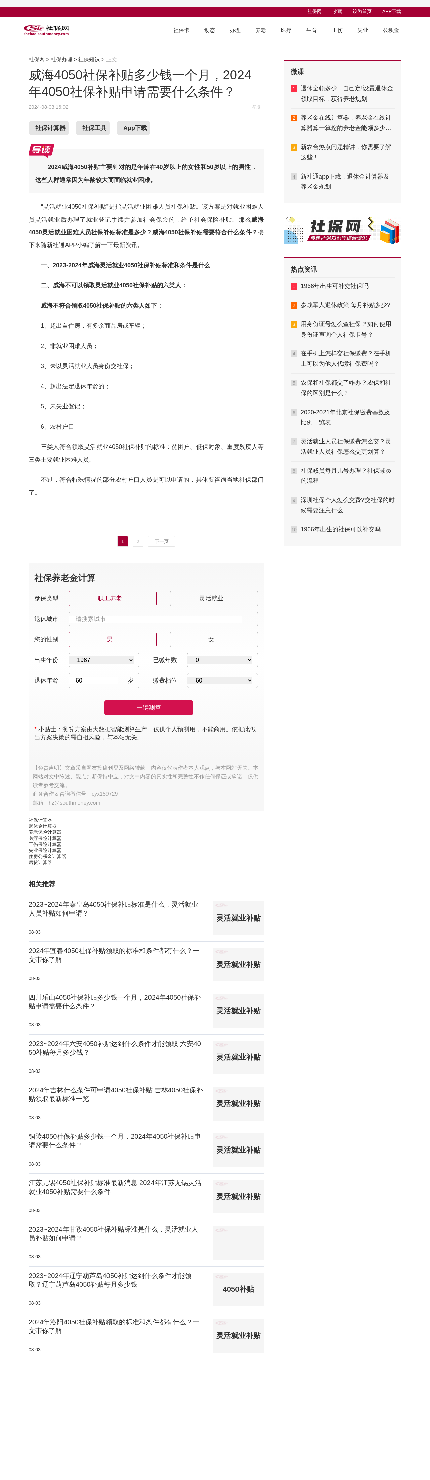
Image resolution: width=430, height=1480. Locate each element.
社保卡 (181, 30)
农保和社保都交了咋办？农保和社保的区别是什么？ (346, 387)
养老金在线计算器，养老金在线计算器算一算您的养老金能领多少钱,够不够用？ (347, 123)
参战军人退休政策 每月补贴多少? (345, 305)
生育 (311, 30)
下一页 (162, 541)
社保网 (315, 11)
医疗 (286, 30)
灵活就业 (210, 596)
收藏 (337, 11)
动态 (209, 30)
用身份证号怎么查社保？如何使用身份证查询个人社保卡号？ (346, 329)
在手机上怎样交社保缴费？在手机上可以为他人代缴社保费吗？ (346, 358)
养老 (260, 30)
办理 (235, 30)
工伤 (337, 30)
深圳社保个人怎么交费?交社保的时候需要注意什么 (348, 505)
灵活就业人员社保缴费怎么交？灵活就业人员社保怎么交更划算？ (346, 446)
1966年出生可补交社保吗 (335, 286)
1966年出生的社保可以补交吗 (341, 529)
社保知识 (89, 59)
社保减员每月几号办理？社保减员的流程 (346, 475)
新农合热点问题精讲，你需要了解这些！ (346, 152)
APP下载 (391, 11)
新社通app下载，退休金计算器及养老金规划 (345, 181)
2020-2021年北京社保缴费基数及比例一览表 (345, 417)
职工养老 (109, 596)
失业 (362, 30)
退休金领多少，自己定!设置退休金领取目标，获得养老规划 (347, 93)
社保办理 (61, 59)
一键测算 (149, 707)
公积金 (391, 30)
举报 (256, 107)
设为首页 (362, 11)
